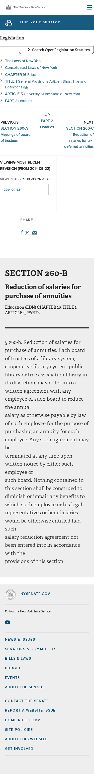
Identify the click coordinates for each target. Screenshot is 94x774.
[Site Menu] (89, 7)
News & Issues (20, 639)
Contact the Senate (27, 701)
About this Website (26, 739)
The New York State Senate (29, 7)
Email (33, 233)
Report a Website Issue (30, 710)
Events (12, 678)
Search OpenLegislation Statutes (61, 49)
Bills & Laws (18, 658)
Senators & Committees (30, 649)
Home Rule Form (23, 720)
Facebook (21, 232)
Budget (13, 668)
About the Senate (24, 687)
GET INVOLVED (19, 749)
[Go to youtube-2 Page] (8, 622)
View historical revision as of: (26, 179)
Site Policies (19, 730)
